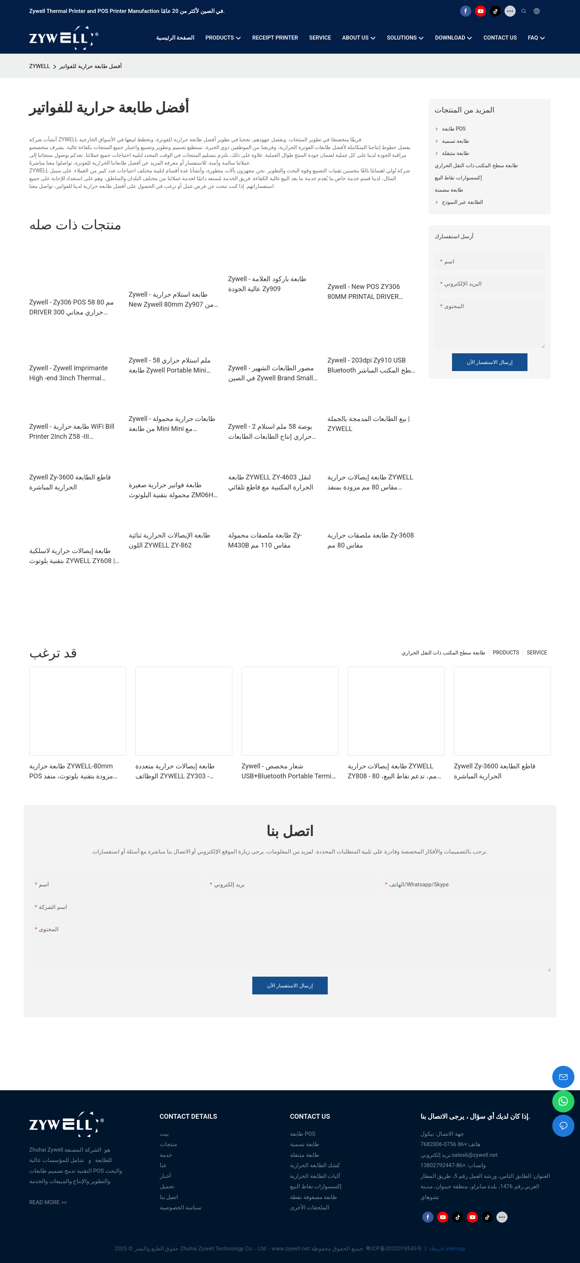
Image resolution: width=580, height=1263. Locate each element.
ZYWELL (39, 66)
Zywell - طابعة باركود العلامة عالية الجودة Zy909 (267, 284)
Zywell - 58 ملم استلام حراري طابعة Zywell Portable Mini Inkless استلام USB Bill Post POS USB (170, 365)
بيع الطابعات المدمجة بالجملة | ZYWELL (368, 423)
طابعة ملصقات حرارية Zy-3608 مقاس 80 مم (370, 540)
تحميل (167, 1186)
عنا (163, 1165)
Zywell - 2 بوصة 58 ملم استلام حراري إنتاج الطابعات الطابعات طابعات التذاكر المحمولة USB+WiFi (270, 431)
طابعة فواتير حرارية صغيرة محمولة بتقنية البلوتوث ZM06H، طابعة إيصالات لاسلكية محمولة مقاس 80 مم (172, 490)
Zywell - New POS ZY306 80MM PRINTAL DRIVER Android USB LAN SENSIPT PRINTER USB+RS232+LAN (367, 292)
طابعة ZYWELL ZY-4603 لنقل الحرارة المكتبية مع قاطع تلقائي (271, 482)
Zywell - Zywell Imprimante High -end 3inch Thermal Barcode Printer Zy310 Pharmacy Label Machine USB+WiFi (68, 373)
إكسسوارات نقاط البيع (315, 1186)
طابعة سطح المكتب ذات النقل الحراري (443, 653)
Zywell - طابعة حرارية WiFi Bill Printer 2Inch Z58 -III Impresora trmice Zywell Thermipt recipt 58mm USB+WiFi (71, 431)
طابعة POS (302, 1134)
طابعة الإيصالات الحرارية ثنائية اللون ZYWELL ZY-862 (169, 540)
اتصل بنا (169, 1197)
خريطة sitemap (446, 1248)
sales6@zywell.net (475, 1155)
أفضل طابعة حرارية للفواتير (90, 66)
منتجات (168, 1144)
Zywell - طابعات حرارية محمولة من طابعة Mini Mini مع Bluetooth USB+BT (172, 424)
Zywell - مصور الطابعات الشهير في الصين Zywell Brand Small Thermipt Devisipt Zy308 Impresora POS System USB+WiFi (271, 373)
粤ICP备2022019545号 (394, 1248)
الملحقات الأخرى (309, 1207)
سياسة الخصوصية (181, 1207)
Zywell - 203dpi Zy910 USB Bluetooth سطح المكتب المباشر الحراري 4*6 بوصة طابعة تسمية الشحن (372, 365)
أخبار (165, 1176)
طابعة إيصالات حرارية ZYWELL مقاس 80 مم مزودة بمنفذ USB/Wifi (370, 482)
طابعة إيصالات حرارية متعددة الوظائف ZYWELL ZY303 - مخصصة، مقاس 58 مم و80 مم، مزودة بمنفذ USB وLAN (179, 771)
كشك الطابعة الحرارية (315, 1165)
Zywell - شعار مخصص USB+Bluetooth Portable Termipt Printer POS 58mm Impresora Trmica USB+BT (289, 771)
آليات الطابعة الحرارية (315, 1176)
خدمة (166, 1155)
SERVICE (537, 653)
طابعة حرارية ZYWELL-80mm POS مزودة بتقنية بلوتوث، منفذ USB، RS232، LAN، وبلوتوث (71, 771)
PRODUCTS (506, 653)
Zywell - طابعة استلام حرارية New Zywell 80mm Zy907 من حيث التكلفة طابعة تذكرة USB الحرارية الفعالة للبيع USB (171, 299)
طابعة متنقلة (304, 1155)
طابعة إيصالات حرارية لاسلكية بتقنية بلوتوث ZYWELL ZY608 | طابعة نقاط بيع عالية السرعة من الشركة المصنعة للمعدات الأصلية (73, 556)
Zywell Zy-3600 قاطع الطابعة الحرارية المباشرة (70, 482)
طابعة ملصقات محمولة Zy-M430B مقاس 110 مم (265, 540)
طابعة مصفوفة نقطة (313, 1197)
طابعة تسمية (304, 1144)
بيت (164, 1134)
